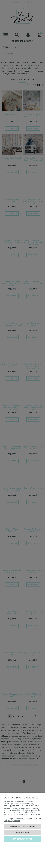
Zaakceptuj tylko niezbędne (22, 826)
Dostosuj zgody (23, 832)
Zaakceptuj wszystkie (22, 839)
